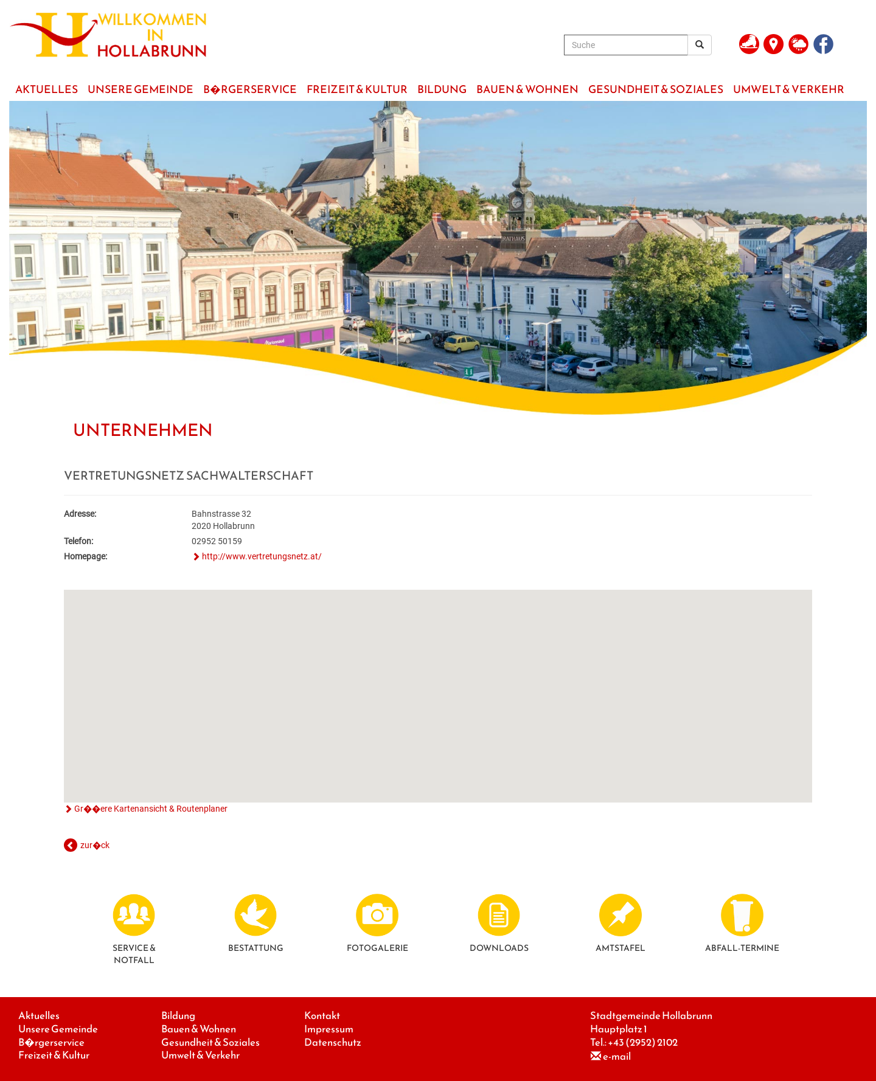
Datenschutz (332, 1042)
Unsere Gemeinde (58, 1029)
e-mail (617, 1056)
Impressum (328, 1029)
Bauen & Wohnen (198, 1029)
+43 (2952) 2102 (643, 1042)
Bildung (178, 1015)
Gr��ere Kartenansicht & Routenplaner (151, 808)
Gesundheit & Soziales (210, 1042)
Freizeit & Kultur (53, 1055)
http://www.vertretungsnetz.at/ (262, 556)
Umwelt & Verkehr (200, 1055)
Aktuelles (39, 1015)
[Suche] (626, 45)
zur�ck (94, 845)
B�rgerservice (51, 1042)
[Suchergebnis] (699, 45)
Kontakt (322, 1015)
